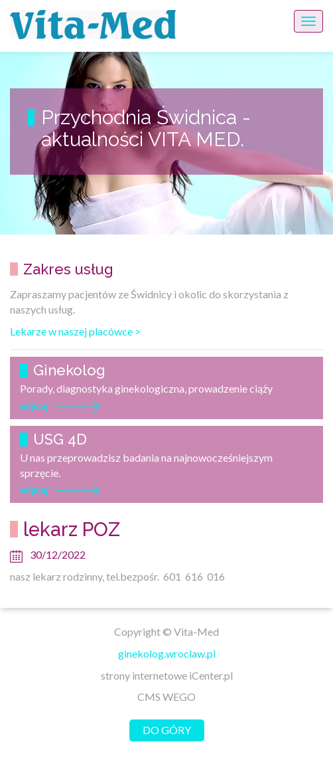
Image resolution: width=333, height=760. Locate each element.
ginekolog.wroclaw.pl (167, 653)
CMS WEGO (166, 696)
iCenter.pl (211, 675)
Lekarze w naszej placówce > (75, 331)
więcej (34, 405)
